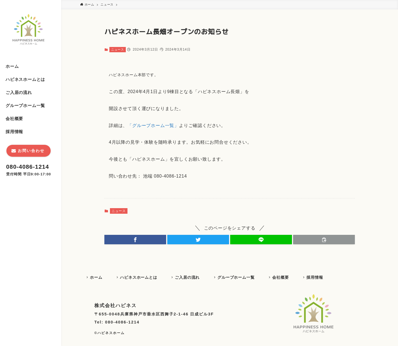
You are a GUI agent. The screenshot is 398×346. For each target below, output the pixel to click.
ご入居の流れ (190, 277)
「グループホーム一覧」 (153, 125)
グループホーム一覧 (240, 277)
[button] (135, 239)
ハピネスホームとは (140, 277)
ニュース (117, 49)
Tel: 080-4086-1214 (116, 323)
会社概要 (285, 277)
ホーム (97, 277)
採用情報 (321, 277)
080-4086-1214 (27, 166)
